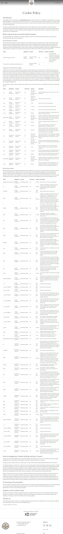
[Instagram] (47, 525)
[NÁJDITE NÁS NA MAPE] (59, 2)
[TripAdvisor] (50, 525)
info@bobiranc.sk (26, 502)
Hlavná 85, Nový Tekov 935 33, (24, 522)
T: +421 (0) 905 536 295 (23, 523)
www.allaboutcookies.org (52, 479)
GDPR (44, 533)
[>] (4, 3)
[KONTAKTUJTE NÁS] (55, 2)
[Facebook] (44, 525)
